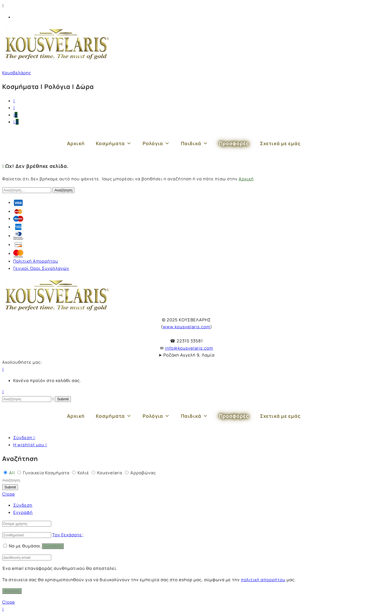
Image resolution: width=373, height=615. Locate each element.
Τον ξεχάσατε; (68, 535)
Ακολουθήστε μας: (22, 362)
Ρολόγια (156, 143)
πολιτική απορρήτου (263, 580)
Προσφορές (234, 143)
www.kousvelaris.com (186, 327)
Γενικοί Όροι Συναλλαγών (41, 268)
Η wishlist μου (30, 445)
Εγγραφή (23, 512)
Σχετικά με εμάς (280, 143)
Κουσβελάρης (16, 73)
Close (8, 494)
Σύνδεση (24, 437)
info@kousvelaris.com (189, 348)
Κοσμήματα (114, 143)
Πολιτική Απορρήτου (35, 261)
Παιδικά (194, 143)
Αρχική (76, 143)
